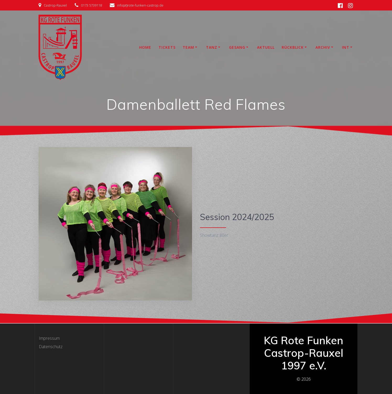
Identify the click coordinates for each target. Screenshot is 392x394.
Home (145, 47)
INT (345, 47)
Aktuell (266, 47)
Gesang (237, 47)
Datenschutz (51, 346)
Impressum (49, 338)
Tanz (211, 47)
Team (188, 47)
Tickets (167, 47)
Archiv (322, 47)
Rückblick (293, 47)
